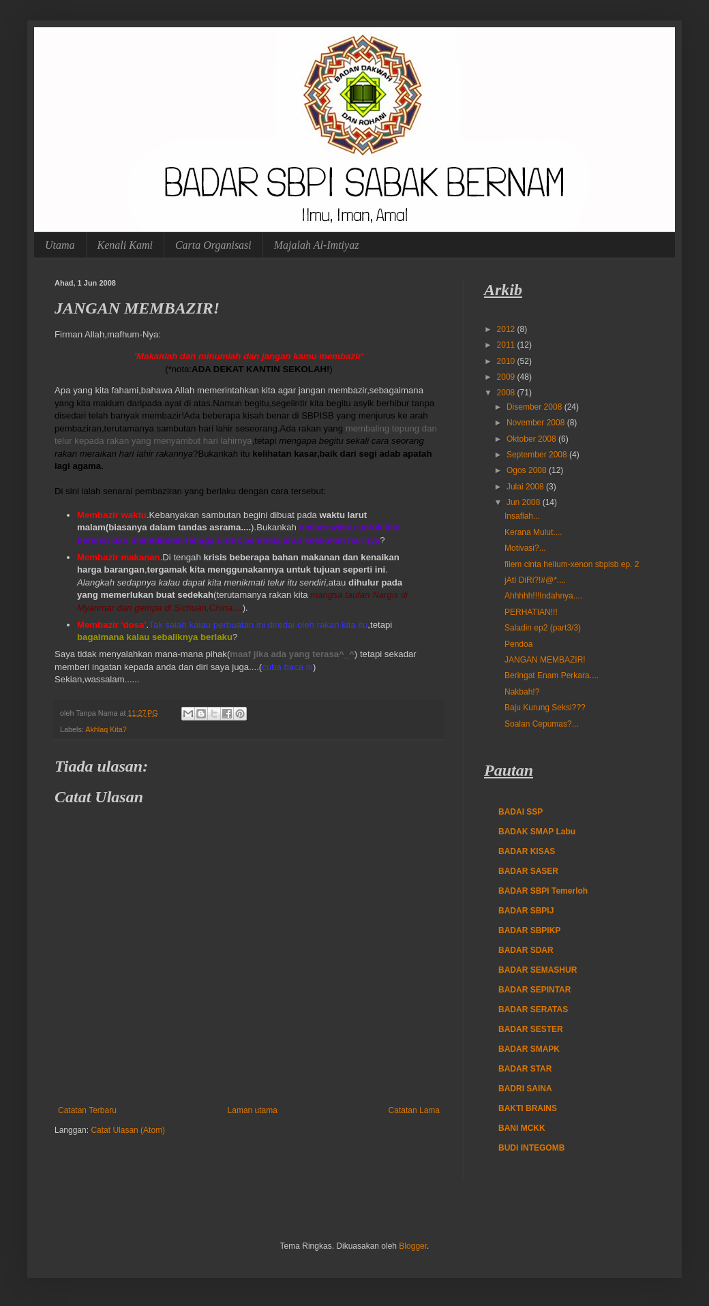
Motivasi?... (525, 548)
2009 (507, 377)
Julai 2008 (526, 486)
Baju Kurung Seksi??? (545, 707)
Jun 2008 (525, 502)
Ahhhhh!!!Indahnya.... (543, 596)
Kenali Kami (125, 245)
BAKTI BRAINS (527, 1108)
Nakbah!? (521, 692)
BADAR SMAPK (529, 1049)
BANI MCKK (521, 1128)
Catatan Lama (414, 1110)
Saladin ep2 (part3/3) (542, 628)
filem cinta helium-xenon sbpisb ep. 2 (571, 564)
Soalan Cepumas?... (541, 724)
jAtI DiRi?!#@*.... (535, 580)
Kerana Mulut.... (533, 532)
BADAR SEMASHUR (537, 970)
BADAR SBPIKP (529, 930)
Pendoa (518, 644)
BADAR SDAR (526, 950)
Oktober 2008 (532, 439)
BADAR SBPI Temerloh (543, 891)
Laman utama (252, 1110)
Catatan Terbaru (87, 1110)
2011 (507, 345)
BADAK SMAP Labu (536, 831)
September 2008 (538, 454)
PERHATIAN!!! (531, 612)
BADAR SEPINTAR (534, 989)
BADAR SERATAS (533, 1009)
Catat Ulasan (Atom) (128, 1130)
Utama (60, 245)
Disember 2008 (535, 407)
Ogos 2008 (528, 470)
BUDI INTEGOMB (531, 1148)
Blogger (413, 1246)
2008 (507, 392)
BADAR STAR (525, 1069)
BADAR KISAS (526, 851)
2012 (507, 329)
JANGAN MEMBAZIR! (545, 660)
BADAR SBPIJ (526, 910)
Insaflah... (522, 516)
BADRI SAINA (525, 1088)
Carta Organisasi (213, 245)
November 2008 (537, 422)
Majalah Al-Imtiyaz (316, 245)
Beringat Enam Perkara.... (551, 675)
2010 (507, 361)
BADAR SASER (528, 871)
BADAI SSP (520, 812)
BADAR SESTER (530, 1029)
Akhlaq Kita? (106, 729)
